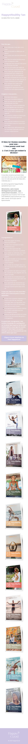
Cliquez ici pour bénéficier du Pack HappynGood (14, 338)
